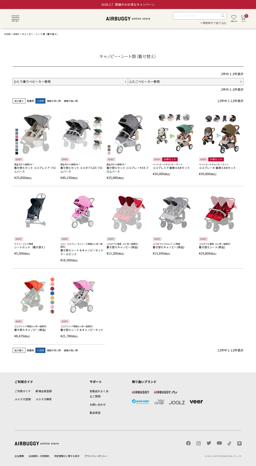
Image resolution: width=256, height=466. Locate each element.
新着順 (30, 100)
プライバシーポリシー (96, 456)
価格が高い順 (71, 100)
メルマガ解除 (44, 399)
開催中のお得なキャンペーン (128, 4)
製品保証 (95, 412)
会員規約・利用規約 (39, 456)
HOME (7, 34)
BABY (16, 34)
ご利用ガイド (23, 391)
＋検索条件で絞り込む (213, 23)
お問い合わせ (98, 404)
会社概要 (19, 456)
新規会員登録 (44, 391)
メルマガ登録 (23, 399)
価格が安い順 (54, 100)
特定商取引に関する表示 (67, 456)
